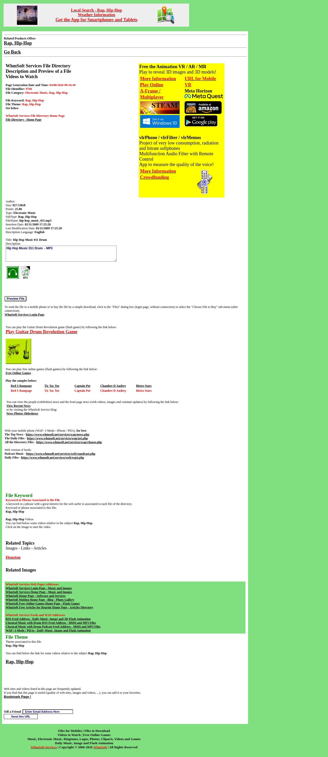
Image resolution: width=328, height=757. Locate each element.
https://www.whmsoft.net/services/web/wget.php (52, 457)
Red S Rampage (21, 386)
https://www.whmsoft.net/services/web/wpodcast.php (60, 453)
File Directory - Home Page (24, 119)
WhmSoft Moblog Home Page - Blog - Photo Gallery (40, 600)
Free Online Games (18, 373)
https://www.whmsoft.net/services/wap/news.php (57, 434)
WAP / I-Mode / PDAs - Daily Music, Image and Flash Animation (48, 630)
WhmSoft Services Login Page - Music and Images (39, 588)
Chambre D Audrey (113, 386)
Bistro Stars (144, 386)
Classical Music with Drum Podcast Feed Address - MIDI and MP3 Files (53, 626)
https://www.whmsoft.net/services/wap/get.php (57, 438)
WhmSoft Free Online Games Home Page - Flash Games (43, 603)
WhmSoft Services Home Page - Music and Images (39, 592)
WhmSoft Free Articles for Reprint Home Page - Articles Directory (49, 607)
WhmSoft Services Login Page (24, 314)
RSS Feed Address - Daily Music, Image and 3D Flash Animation (48, 619)
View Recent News (18, 406)
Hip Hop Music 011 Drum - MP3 (61, 254)
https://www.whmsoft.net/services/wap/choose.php (69, 442)
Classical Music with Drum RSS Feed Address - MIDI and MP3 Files (51, 623)
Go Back (12, 52)
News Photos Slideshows (22, 413)
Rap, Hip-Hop (20, 661)
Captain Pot (82, 386)
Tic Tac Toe (51, 386)
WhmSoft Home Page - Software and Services (36, 596)
